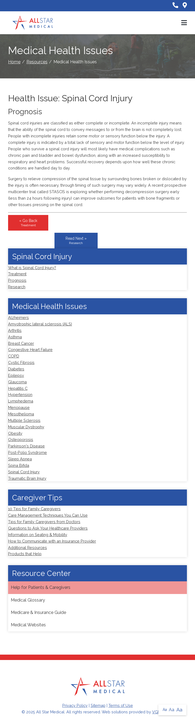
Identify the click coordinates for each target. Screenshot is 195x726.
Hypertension (20, 394)
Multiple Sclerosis (24, 420)
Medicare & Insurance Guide (38, 612)
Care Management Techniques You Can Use (48, 515)
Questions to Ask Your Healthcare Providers (48, 528)
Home (14, 61)
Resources (36, 61)
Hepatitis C (18, 388)
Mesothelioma (21, 414)
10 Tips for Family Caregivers (34, 508)
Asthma (15, 337)
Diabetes (16, 369)
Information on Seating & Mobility (37, 534)
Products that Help (25, 553)
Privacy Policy (75, 705)
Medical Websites (28, 624)
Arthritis (15, 330)
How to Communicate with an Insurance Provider (52, 541)
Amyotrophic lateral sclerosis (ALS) (40, 324)
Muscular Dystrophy (26, 427)
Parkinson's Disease (26, 446)
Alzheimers (18, 317)
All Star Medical (50, 712)
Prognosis (17, 280)
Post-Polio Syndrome (27, 452)
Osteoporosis (20, 439)
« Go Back (28, 222)
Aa (165, 709)
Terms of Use (120, 705)
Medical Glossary (28, 600)
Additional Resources (27, 547)
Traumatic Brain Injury (27, 478)
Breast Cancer (21, 343)
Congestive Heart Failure (30, 349)
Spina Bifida (18, 465)
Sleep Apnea (20, 459)
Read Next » (76, 240)
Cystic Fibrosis (21, 362)
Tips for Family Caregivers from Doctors (44, 521)
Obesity (15, 433)
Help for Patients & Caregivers (40, 587)
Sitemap (98, 705)
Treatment (17, 274)
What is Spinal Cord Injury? (32, 267)
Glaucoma (17, 382)
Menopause (19, 407)
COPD (13, 356)
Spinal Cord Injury (24, 472)
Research (16, 286)
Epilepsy (16, 375)
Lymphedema (20, 401)
